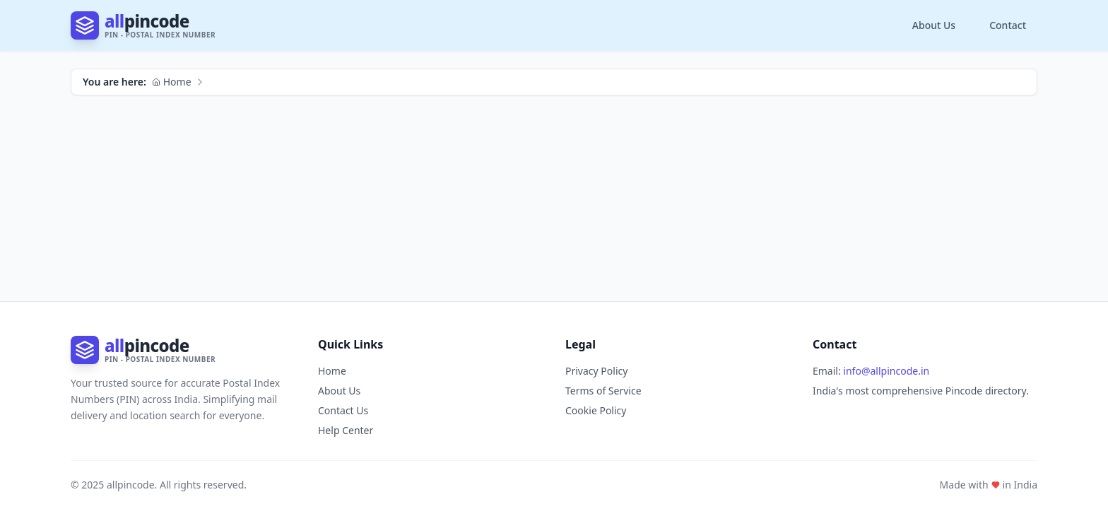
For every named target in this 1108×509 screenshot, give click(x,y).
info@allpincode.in (886, 371)
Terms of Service (603, 390)
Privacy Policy (596, 371)
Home (171, 81)
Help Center (345, 430)
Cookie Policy (595, 410)
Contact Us (343, 410)
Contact (1007, 25)
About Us (933, 25)
